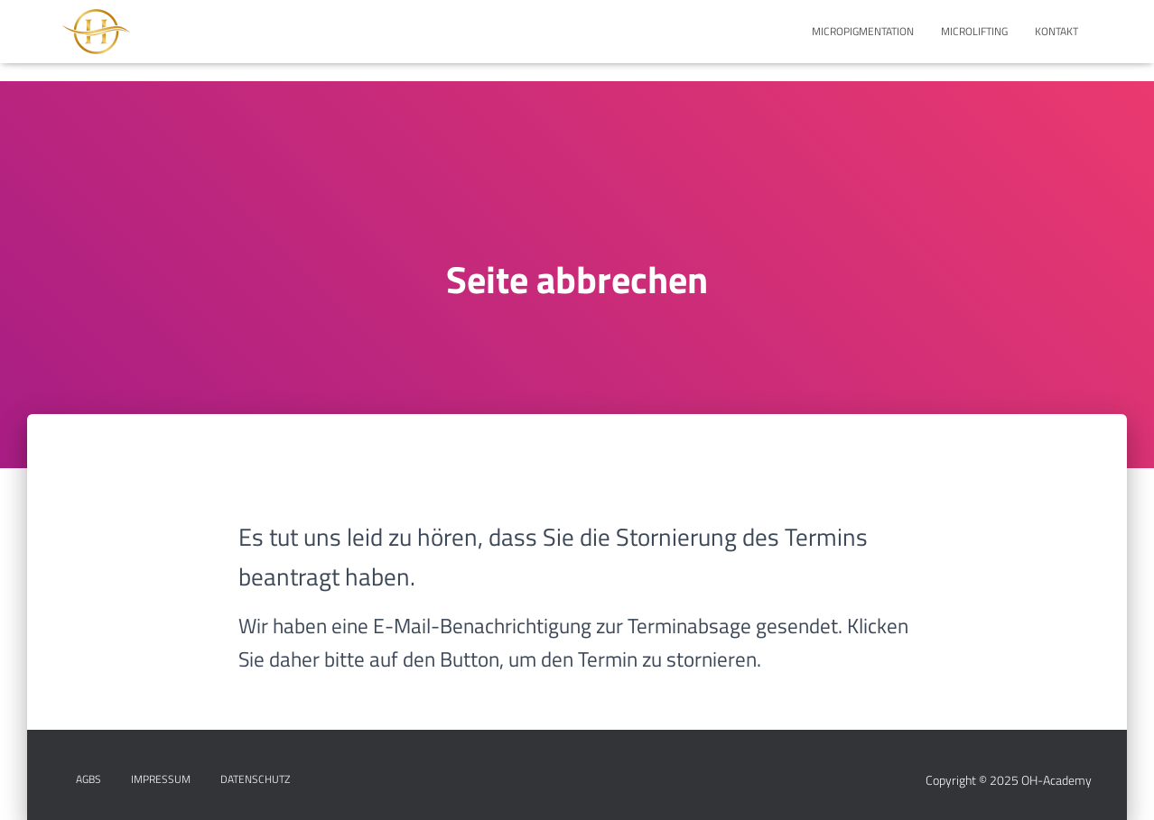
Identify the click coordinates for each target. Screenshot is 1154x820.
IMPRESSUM (161, 779)
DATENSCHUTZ (255, 779)
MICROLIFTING (974, 31)
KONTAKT (1056, 31)
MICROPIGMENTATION (863, 31)
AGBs (88, 779)
